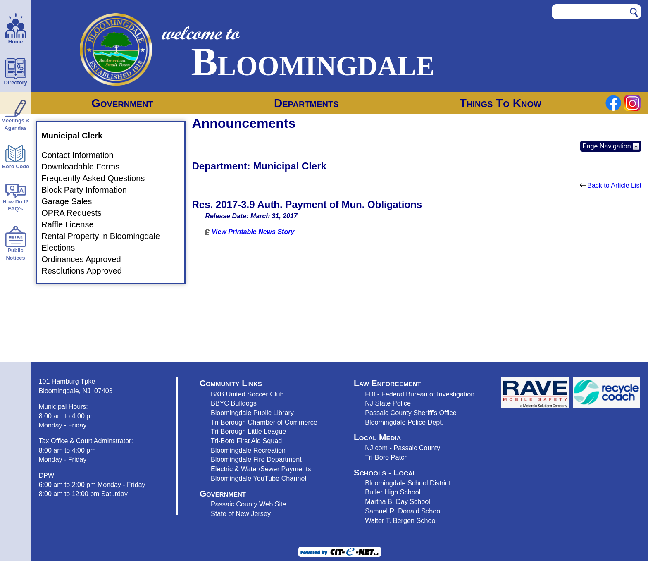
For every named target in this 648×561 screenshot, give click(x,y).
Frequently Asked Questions (98, 178)
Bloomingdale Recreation (248, 450)
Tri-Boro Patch (386, 457)
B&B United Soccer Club (247, 394)
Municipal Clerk (76, 135)
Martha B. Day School (397, 501)
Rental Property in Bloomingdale (105, 236)
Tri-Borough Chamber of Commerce (264, 422)
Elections (63, 247)
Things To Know (500, 103)
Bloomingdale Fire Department (256, 459)
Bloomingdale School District (407, 483)
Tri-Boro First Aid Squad (246, 440)
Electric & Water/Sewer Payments (261, 469)
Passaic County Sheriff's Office (411, 412)
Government (122, 103)
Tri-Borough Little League (248, 431)
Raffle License (72, 224)
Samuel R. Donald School (403, 511)
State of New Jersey (241, 513)
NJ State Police (388, 403)
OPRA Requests (76, 212)
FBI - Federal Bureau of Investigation (419, 394)
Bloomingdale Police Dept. (404, 422)
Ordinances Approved (86, 259)
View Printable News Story (250, 231)
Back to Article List (610, 185)
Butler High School (392, 492)
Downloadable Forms (85, 167)
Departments (306, 103)
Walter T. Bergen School (401, 520)
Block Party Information (89, 189)
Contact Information (82, 155)
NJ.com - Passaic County (402, 447)
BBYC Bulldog (232, 403)
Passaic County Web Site (248, 504)
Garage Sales (71, 201)
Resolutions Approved (86, 270)
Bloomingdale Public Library (252, 412)
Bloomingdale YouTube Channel (258, 478)
